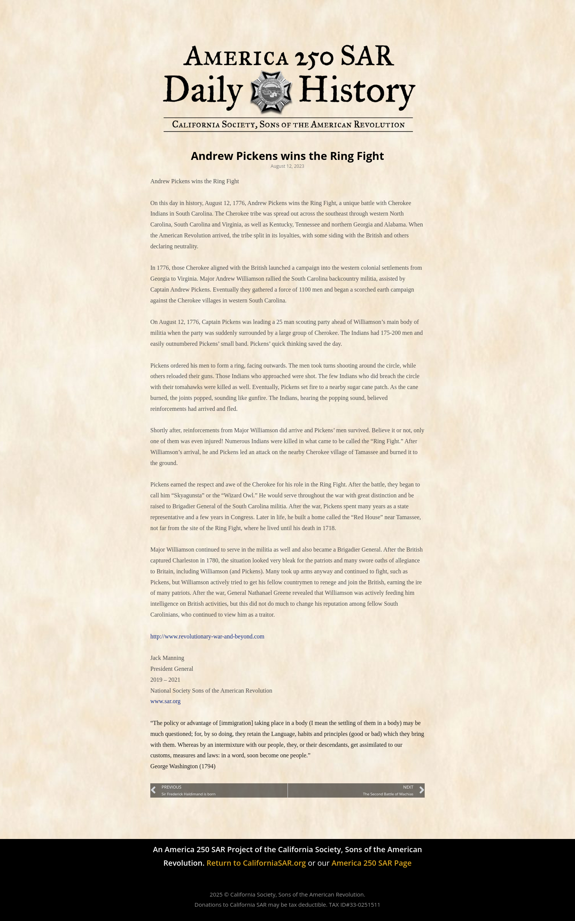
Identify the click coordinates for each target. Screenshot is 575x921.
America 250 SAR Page (371, 863)
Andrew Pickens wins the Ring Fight (287, 155)
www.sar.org (165, 701)
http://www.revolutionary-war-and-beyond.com (207, 636)
